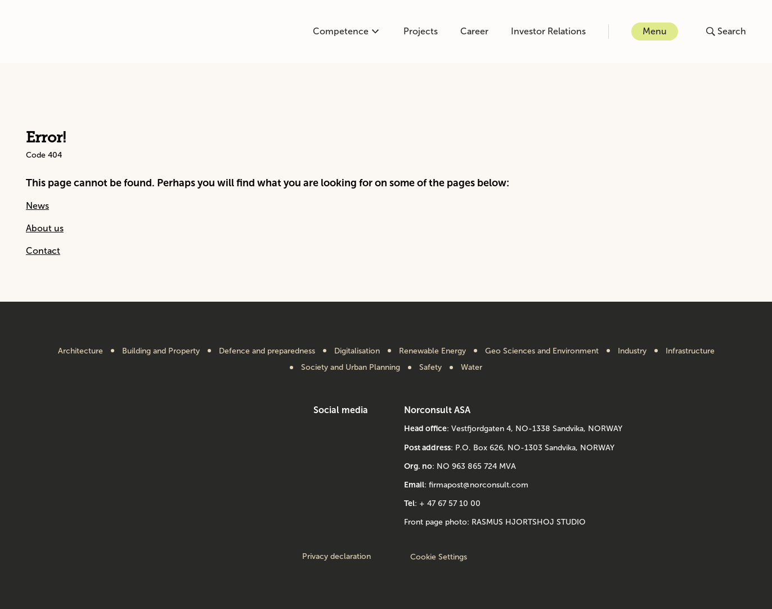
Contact (43, 250)
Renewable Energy (432, 351)
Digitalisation (357, 351)
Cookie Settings (438, 557)
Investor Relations (548, 31)
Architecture (80, 351)
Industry (632, 351)
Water (471, 367)
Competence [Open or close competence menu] (346, 31)
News (37, 205)
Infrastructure (690, 351)
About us (45, 228)
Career (474, 31)
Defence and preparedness (267, 351)
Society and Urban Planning (350, 367)
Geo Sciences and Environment (542, 351)
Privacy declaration (336, 556)
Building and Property (161, 351)
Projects (420, 31)
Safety (430, 367)
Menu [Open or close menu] (655, 31)
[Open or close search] (726, 31)
